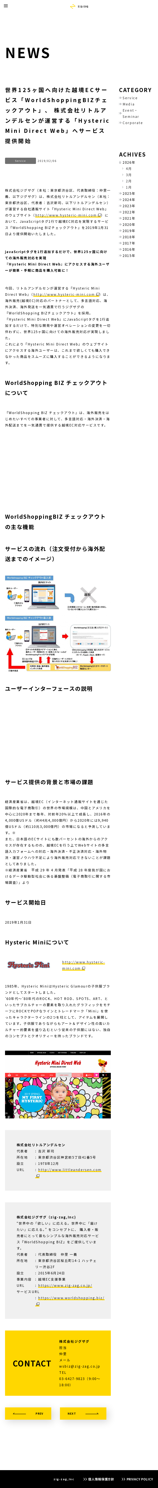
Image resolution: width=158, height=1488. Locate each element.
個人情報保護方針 (101, 1479)
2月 (129, 180)
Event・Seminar (131, 113)
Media (129, 104)
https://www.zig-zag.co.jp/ (65, 1285)
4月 (129, 168)
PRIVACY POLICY (140, 1479)
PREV (40, 1413)
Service (130, 97)
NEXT (72, 1413)
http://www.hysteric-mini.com (66, 215)
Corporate (133, 122)
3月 (129, 174)
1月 (129, 187)
